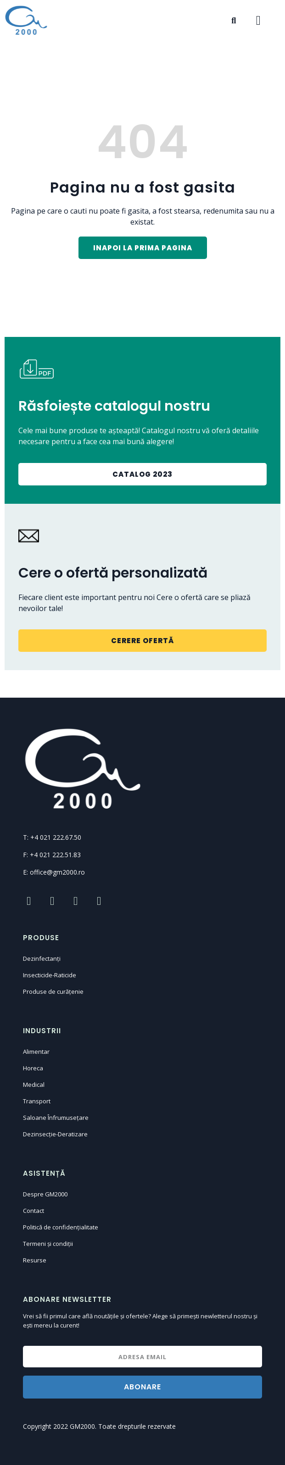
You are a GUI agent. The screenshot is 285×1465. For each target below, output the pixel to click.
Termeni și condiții (48, 1243)
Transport (36, 1101)
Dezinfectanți (42, 958)
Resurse (34, 1260)
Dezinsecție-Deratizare (55, 1134)
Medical (34, 1084)
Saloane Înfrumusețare (56, 1117)
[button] (142, 248)
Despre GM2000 (45, 1194)
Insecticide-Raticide (49, 975)
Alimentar (36, 1051)
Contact (33, 1210)
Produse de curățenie (53, 991)
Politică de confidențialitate (60, 1227)
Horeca (33, 1068)
